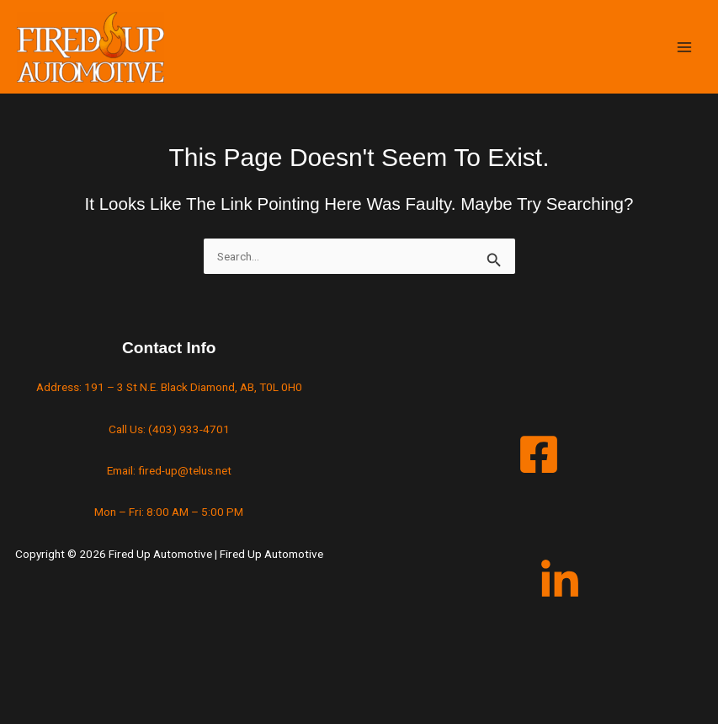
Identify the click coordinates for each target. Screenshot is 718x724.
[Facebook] (539, 454)
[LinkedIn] (560, 581)
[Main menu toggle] (684, 46)
